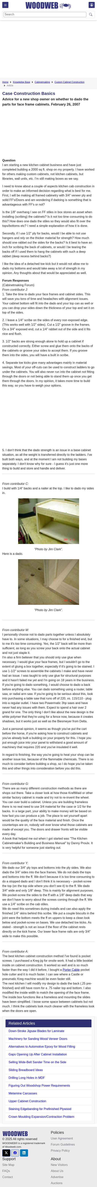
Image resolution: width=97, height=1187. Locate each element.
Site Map (8, 1164)
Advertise (57, 1177)
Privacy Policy (60, 1150)
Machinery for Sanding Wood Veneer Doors (38, 1038)
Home (5, 82)
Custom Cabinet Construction (69, 82)
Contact (7, 1177)
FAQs (6, 1171)
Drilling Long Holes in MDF (27, 1077)
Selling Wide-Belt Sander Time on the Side (37, 1062)
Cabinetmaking (42, 82)
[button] (6, 1153)
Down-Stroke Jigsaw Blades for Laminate (36, 1031)
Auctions (57, 1183)
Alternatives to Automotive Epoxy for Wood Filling (42, 1046)
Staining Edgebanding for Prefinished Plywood (40, 1109)
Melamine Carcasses (23, 1093)
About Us (57, 1171)
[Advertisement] (49, 49)
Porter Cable (71, 969)
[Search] (44, 14)
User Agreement (62, 1138)
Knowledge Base (21, 82)
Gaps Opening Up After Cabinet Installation (38, 1054)
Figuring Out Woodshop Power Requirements (39, 1085)
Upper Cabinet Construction (27, 1101)
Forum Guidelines (63, 1144)
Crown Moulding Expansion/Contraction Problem (41, 1116)
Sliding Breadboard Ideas (26, 1070)
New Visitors (59, 1164)
